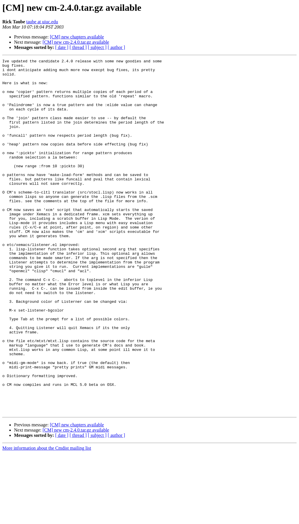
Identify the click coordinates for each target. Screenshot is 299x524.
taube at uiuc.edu (42, 21)
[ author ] (116, 47)
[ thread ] (78, 47)
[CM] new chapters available (77, 36)
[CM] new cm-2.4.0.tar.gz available (76, 42)
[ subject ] (97, 47)
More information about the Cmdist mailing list (46, 518)
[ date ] (61, 47)
